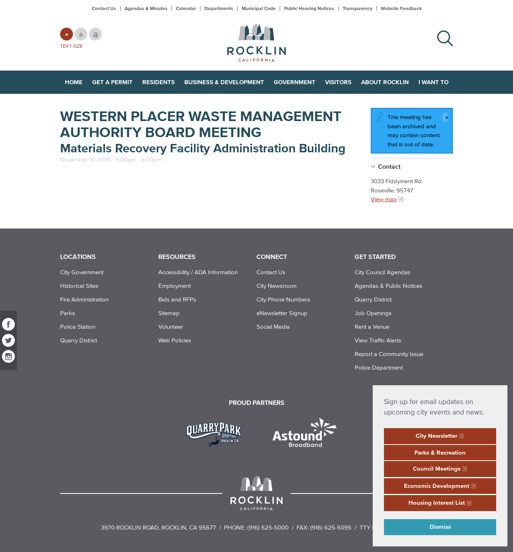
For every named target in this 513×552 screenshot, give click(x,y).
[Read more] (216, 433)
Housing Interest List (436, 502)
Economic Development (436, 485)
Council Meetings (436, 468)
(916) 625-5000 (268, 527)
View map (384, 199)
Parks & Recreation (440, 452)
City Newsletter (436, 435)
